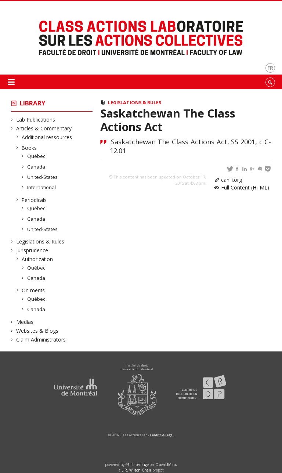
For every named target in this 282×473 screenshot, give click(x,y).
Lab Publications (36, 119)
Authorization (37, 259)
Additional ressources (47, 137)
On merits (33, 290)
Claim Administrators (41, 339)
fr (270, 67)
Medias (25, 321)
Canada (36, 166)
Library (33, 103)
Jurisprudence (32, 250)
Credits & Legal (162, 435)
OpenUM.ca (165, 464)
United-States (43, 177)
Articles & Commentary (44, 128)
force (140, 464)
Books (29, 147)
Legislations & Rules (40, 241)
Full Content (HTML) (245, 187)
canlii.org (231, 179)
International (42, 187)
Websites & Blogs (37, 330)
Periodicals (34, 199)
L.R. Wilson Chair (136, 470)
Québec (36, 156)
